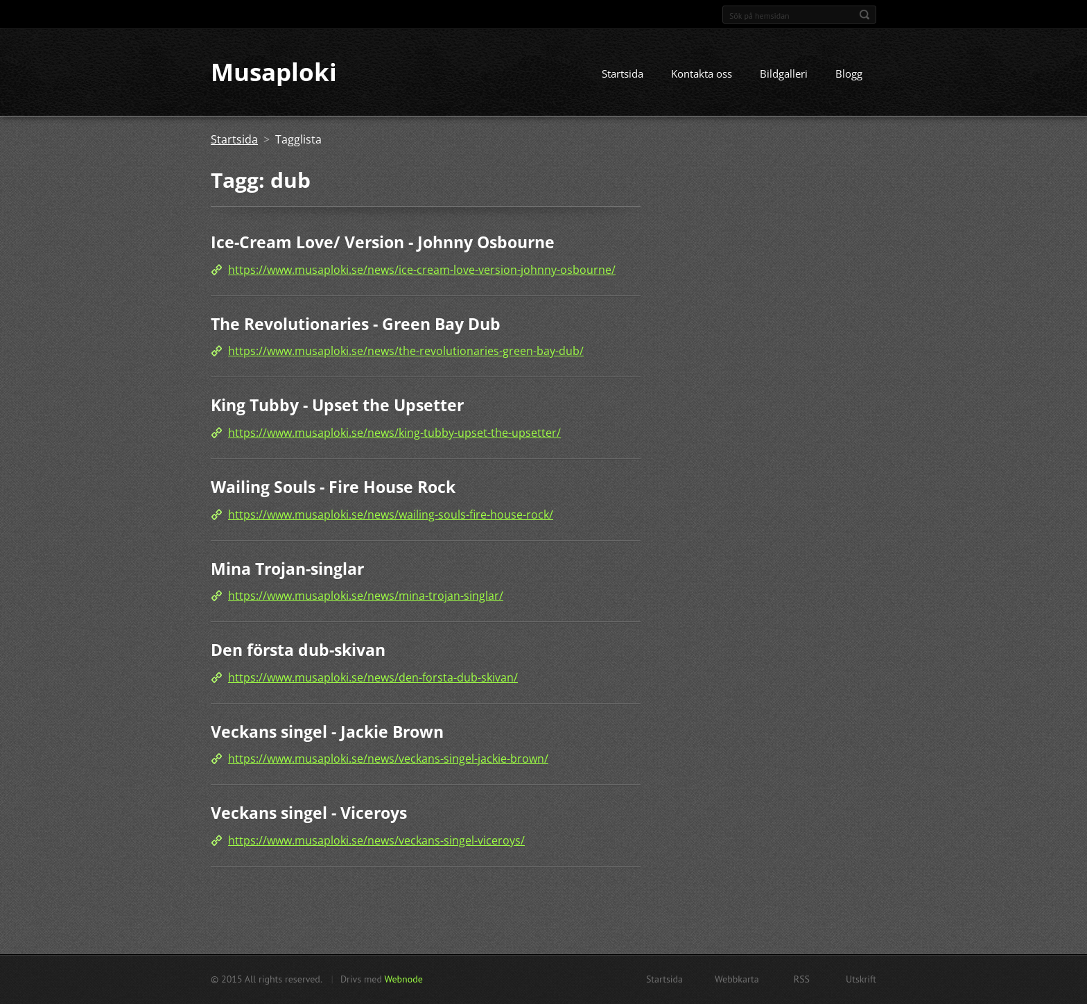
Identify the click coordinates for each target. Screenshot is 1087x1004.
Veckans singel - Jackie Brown (327, 731)
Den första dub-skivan (298, 650)
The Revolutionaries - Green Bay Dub (356, 324)
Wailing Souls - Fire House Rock (333, 487)
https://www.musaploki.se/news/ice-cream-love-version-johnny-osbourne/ (422, 269)
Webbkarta (737, 979)
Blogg (848, 74)
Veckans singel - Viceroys (309, 813)
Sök (864, 14)
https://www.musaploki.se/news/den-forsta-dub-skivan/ (373, 677)
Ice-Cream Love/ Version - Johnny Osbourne (383, 243)
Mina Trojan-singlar (287, 568)
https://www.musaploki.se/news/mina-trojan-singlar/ (365, 595)
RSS (802, 979)
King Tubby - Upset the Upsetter (337, 406)
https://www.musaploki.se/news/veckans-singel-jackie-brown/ (388, 759)
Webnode (403, 979)
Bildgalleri (784, 74)
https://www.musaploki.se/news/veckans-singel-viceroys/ (376, 840)
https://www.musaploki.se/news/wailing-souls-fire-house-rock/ (390, 514)
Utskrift (861, 979)
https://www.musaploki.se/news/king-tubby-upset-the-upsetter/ (394, 432)
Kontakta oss (701, 74)
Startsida (622, 74)
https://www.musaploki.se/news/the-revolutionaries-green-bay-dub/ (406, 351)
